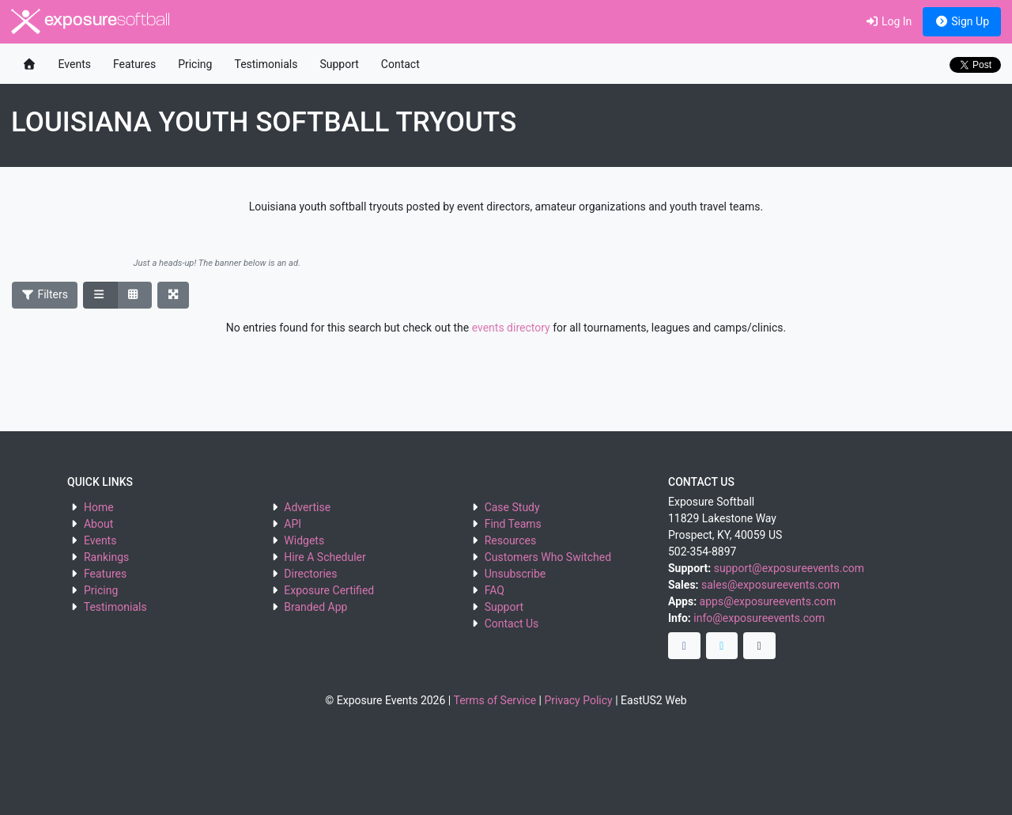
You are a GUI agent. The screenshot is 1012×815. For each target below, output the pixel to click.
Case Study (512, 507)
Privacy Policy (579, 700)
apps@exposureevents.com (768, 601)
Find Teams (513, 523)
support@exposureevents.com (789, 568)
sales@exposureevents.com (770, 584)
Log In (888, 21)
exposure (90, 21)
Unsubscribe (515, 573)
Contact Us (512, 623)
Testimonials (265, 64)
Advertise (307, 507)
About (98, 523)
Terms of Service (494, 700)
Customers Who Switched (548, 557)
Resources (511, 540)
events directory (511, 327)
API (292, 523)
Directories (310, 573)
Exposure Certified (329, 590)
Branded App (315, 607)
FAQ (494, 590)
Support (338, 64)
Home (99, 507)
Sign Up (962, 21)
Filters (45, 294)
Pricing (195, 64)
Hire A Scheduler (324, 557)
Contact (400, 64)
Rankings (106, 557)
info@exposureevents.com (759, 618)
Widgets (304, 540)
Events (75, 64)
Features (134, 64)
